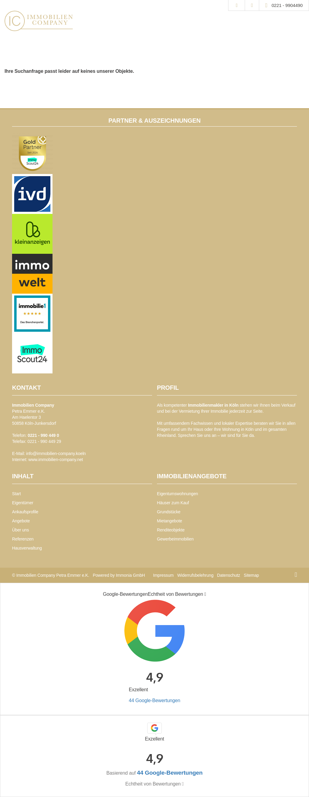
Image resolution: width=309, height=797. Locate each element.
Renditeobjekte (171, 530)
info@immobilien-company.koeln (56, 453)
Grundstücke (168, 511)
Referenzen (22, 539)
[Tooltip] (205, 594)
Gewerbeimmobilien (175, 539)
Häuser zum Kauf (173, 502)
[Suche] (236, 5)
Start (16, 493)
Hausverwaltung (27, 548)
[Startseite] (39, 21)
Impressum (163, 575)
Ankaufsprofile (25, 511)
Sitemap (251, 575)
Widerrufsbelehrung (195, 575)
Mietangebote (169, 520)
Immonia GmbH (130, 575)
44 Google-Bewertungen (154, 700)
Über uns (20, 530)
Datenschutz (228, 575)
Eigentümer (22, 502)
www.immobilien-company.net (55, 459)
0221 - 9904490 (287, 5)
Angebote (21, 520)
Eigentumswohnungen (177, 493)
